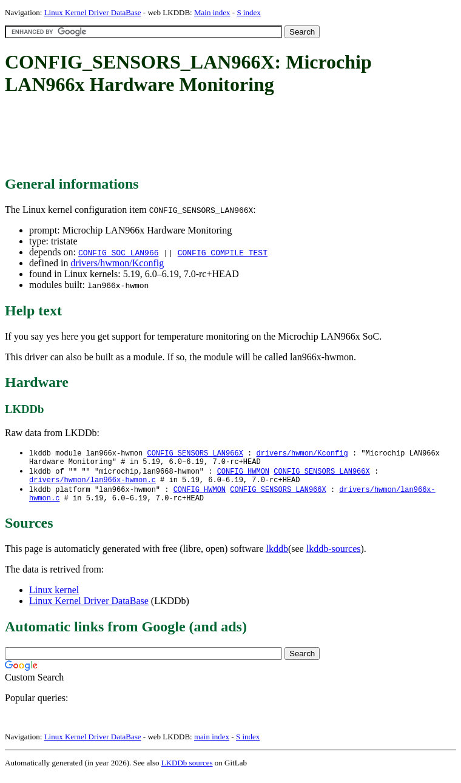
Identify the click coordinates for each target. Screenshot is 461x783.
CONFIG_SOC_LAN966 (118, 252)
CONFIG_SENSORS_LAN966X (195, 453)
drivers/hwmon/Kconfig (117, 263)
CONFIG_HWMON (243, 474)
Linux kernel (54, 597)
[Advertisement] (225, 136)
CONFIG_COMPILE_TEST (223, 252)
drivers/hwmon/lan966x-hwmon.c (92, 484)
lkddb (277, 556)
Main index (212, 12)
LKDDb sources (187, 770)
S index (248, 12)
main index (211, 743)
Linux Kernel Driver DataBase (92, 12)
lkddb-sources (333, 556)
